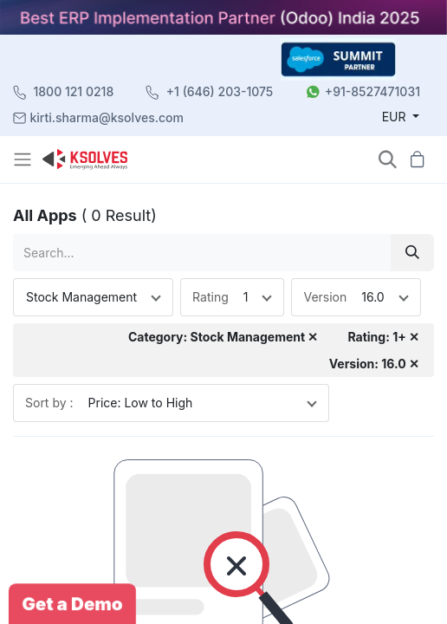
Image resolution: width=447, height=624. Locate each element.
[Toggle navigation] (24, 159)
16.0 (372, 296)
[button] (387, 159)
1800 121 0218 (74, 91)
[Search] (412, 252)
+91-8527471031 (372, 91)
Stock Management (81, 296)
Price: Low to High (140, 402)
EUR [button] (396, 116)
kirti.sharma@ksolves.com (107, 117)
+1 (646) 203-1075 (220, 91)
